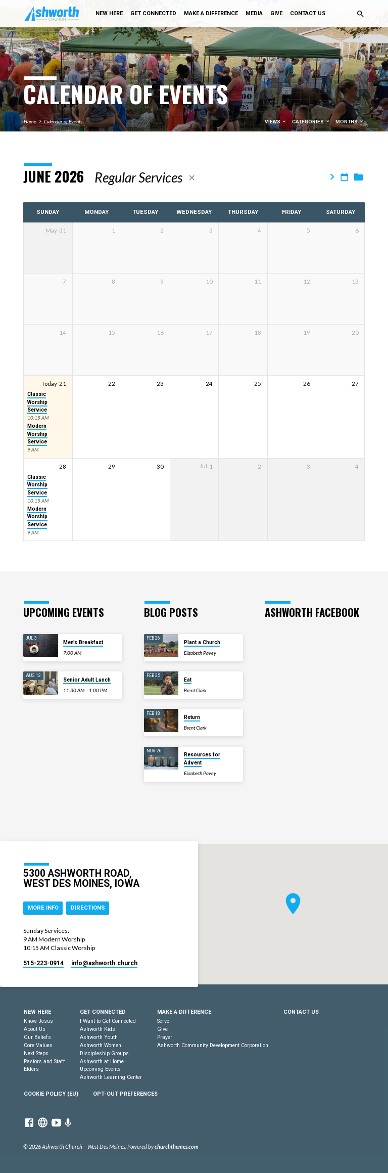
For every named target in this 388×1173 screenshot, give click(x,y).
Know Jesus (38, 1021)
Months (349, 121)
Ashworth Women (100, 1045)
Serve (163, 1021)
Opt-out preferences (125, 1094)
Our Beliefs (37, 1037)
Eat (187, 679)
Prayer (164, 1037)
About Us (34, 1029)
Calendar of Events (63, 121)
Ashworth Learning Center (111, 1077)
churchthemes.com (177, 1146)
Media (254, 13)
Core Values (38, 1045)
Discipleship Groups (104, 1053)
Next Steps (36, 1053)
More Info (43, 908)
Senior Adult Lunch (87, 679)
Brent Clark (195, 690)
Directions (88, 908)
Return (192, 717)
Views (276, 121)
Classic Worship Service (37, 402)
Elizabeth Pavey (200, 653)
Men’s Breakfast (83, 642)
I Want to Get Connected (108, 1021)
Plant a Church (202, 642)
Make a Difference (211, 13)
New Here (109, 13)
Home (30, 121)
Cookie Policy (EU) (51, 1094)
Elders (31, 1069)
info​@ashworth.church (104, 963)
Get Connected (153, 13)
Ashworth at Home (102, 1061)
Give (276, 13)
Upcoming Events (100, 1069)
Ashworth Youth (99, 1037)
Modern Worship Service (37, 434)
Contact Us (307, 13)
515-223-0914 (43, 963)
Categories (311, 121)
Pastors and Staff (44, 1061)
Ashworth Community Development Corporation (212, 1045)
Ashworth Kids (97, 1029)
